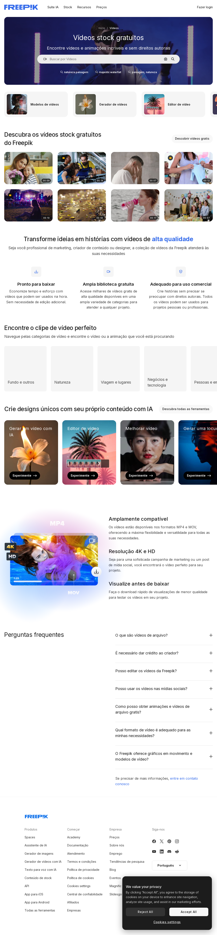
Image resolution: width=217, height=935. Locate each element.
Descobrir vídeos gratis (192, 138)
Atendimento (76, 853)
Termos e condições (81, 861)
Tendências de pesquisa (127, 861)
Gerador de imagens (39, 853)
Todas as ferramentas (40, 910)
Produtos (31, 829)
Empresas (74, 910)
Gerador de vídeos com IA (43, 861)
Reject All (145, 912)
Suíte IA (52, 7)
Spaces (30, 837)
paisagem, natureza (142, 72)
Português (169, 865)
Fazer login (205, 7)
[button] (43, 59)
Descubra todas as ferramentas (185, 409)
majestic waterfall (108, 72)
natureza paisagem (74, 72)
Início (102, 28)
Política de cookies (80, 878)
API (27, 886)
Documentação (77, 845)
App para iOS (34, 894)
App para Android (37, 902)
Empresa (116, 829)
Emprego (116, 853)
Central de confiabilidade (85, 894)
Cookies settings (78, 886)
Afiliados (73, 902)
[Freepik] (21, 7)
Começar (73, 829)
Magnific (115, 886)
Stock (68, 7)
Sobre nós (117, 845)
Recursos (84, 7)
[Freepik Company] (36, 815)
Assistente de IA (36, 845)
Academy (73, 837)
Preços (101, 7)
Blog (113, 869)
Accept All (189, 912)
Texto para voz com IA (40, 869)
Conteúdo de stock (38, 878)
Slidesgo (116, 894)
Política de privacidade (83, 869)
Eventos (115, 878)
